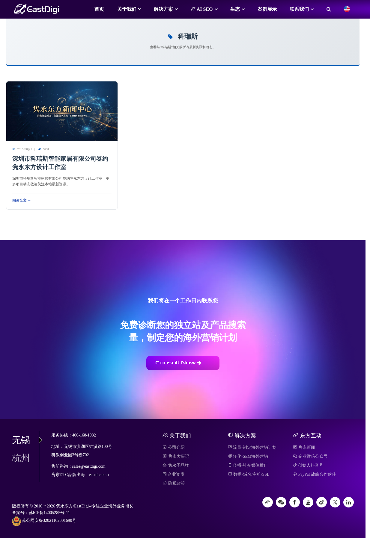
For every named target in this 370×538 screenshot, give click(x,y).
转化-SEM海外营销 (248, 456)
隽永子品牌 (176, 465)
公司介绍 (174, 447)
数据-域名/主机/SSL (249, 474)
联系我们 (299, 9)
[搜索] (329, 9)
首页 (99, 9)
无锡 (25, 440)
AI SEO (202, 9)
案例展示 (267, 9)
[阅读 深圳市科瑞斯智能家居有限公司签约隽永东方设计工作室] (62, 111)
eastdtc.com (99, 474)
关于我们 (126, 9)
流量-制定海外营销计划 (252, 447)
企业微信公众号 (310, 456)
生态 (235, 9)
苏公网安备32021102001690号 (44, 521)
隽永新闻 (304, 447)
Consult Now (178, 363)
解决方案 (163, 9)
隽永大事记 (176, 456)
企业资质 (173, 474)
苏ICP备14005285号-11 (49, 512)
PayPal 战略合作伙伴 (314, 474)
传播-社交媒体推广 (248, 465)
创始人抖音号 (308, 465)
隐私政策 (174, 483)
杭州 (21, 458)
